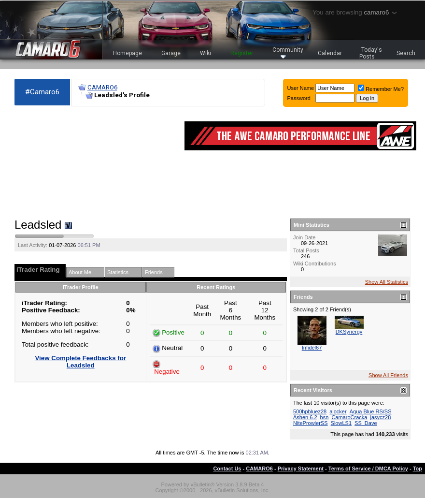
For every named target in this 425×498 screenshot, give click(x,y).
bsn (324, 417)
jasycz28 (380, 417)
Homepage (127, 53)
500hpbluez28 (309, 411)
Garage (171, 53)
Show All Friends (388, 375)
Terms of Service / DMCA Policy (368, 468)
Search (406, 53)
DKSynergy (349, 332)
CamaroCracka (349, 417)
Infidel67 (312, 348)
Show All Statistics (386, 282)
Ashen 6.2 (305, 417)
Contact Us (227, 468)
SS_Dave (365, 423)
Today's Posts (370, 53)
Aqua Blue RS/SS (371, 411)
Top (417, 468)
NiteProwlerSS (310, 423)
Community (287, 52)
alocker (337, 411)
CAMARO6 (102, 87)
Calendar (330, 53)
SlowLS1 (341, 423)
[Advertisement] (67, 162)
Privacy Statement (301, 468)
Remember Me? (381, 89)
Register (241, 53)
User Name (300, 88)
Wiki (205, 53)
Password (299, 98)
